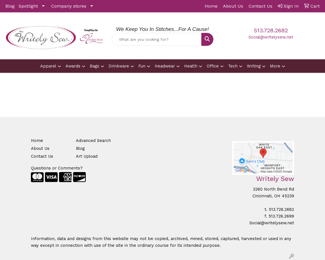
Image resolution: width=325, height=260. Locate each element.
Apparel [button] (48, 66)
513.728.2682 (271, 30)
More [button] (275, 66)
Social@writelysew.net (271, 37)
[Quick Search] (156, 39)
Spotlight (28, 6)
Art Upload (87, 156)
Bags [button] (94, 66)
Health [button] (190, 66)
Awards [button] (73, 66)
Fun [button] (141, 66)
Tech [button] (233, 66)
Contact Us (42, 156)
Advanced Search (93, 140)
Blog (10, 6)
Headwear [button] (165, 66)
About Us (40, 148)
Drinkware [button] (119, 66)
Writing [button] (254, 66)
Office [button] (213, 66)
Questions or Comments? (57, 168)
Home (37, 140)
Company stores (68, 6)
